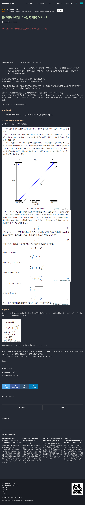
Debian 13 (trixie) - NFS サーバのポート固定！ (31, 443)
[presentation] (19, 127)
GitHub (14, 497)
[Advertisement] (42, 47)
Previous (22, 411)
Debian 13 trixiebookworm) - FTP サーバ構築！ (72, 444)
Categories (39, 3)
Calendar (57, 3)
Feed (21, 497)
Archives (28, 3)
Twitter (5, 497)
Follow (64, 10)
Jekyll (22, 500)
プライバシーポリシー (7, 495)
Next (63, 411)
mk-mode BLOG (8, 3)
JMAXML (68, 3)
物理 (10, 373)
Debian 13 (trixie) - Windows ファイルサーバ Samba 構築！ (11, 444)
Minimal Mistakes (29, 500)
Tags (49, 3)
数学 (14, 377)
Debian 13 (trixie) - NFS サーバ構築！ (52, 443)
